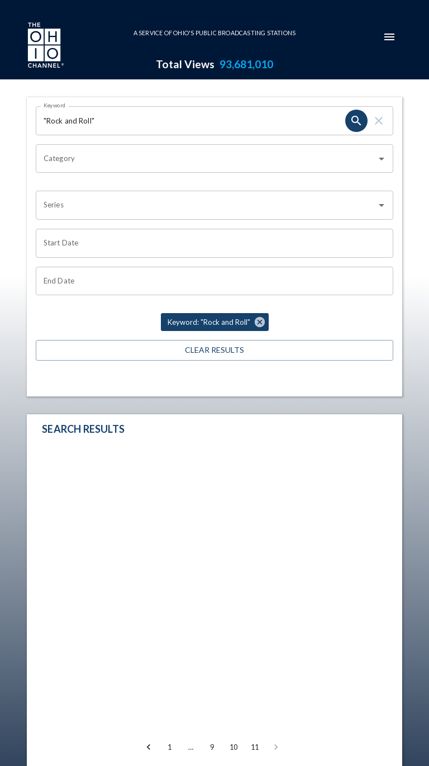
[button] (215, 322)
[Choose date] (210, 243)
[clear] (379, 121)
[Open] (381, 159)
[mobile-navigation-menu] (389, 37)
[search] (356, 121)
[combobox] (206, 158)
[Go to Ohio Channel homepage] (44, 46)
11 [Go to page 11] (255, 747)
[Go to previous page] (149, 747)
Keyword (55, 105)
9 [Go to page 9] (212, 747)
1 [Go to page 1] (170, 747)
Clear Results (214, 350)
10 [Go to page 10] (233, 747)
